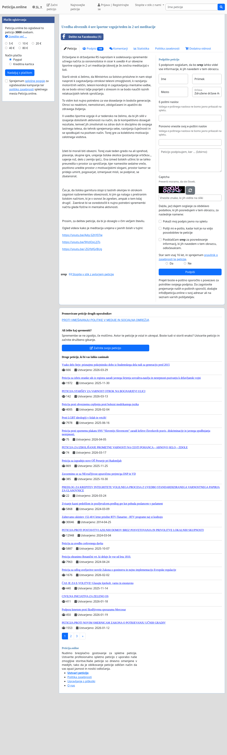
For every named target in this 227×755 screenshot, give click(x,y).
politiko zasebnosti (21, 194)
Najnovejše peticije (77, 7)
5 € (11, 148)
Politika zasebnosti (167, 97)
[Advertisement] (142, 44)
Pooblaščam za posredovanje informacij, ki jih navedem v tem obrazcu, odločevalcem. (190, 293)
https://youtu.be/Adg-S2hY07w (82, 284)
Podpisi (92, 98)
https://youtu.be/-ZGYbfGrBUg (82, 298)
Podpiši (190, 321)
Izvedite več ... (16, 141)
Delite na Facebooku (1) (81, 86)
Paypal (17, 165)
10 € (25, 148)
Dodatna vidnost (198, 97)
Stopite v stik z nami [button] (148, 5)
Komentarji (118, 97)
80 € (25, 153)
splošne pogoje (35, 186)
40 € (12, 153)
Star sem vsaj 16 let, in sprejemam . (188, 306)
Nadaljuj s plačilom (19, 178)
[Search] (191, 7)
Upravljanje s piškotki (81, 730)
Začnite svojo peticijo (105, 397)
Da (171, 312)
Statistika (141, 97)
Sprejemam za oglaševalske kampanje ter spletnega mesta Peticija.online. (29, 192)
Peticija (70, 97)
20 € (38, 148)
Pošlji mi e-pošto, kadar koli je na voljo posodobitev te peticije (188, 279)
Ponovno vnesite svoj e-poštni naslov (183, 175)
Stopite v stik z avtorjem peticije (91, 323)
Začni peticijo (52, 7)
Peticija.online (14, 7)
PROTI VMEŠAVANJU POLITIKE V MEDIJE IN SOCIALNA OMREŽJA (105, 369)
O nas (71, 734)
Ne (190, 312)
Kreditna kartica (23, 169)
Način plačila (13, 160)
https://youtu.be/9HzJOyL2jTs (81, 291)
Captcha (164, 226)
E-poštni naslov (168, 151)
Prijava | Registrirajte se (113, 7)
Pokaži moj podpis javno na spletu (185, 270)
